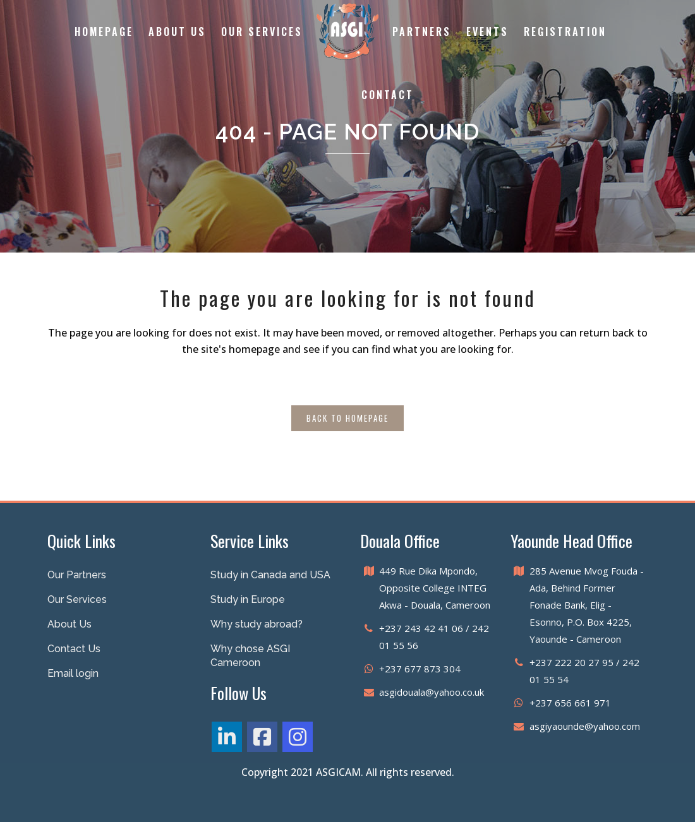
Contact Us (73, 649)
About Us (69, 624)
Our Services (77, 599)
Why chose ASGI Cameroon (250, 656)
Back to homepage (347, 418)
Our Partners (76, 575)
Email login (73, 673)
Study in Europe (247, 599)
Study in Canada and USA (270, 575)
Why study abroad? (256, 624)
